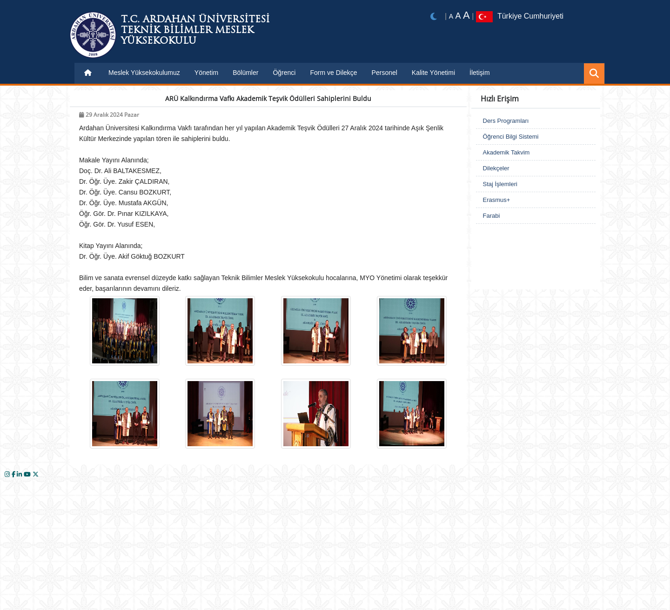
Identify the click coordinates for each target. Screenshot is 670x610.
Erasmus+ (496, 199)
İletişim (479, 72)
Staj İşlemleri (500, 184)
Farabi (491, 215)
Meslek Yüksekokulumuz (144, 72)
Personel (384, 72)
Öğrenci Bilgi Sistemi (511, 136)
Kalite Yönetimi (433, 72)
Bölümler (245, 72)
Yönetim (206, 72)
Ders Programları (506, 120)
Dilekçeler (496, 168)
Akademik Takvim (506, 152)
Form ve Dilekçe (333, 72)
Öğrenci (284, 72)
